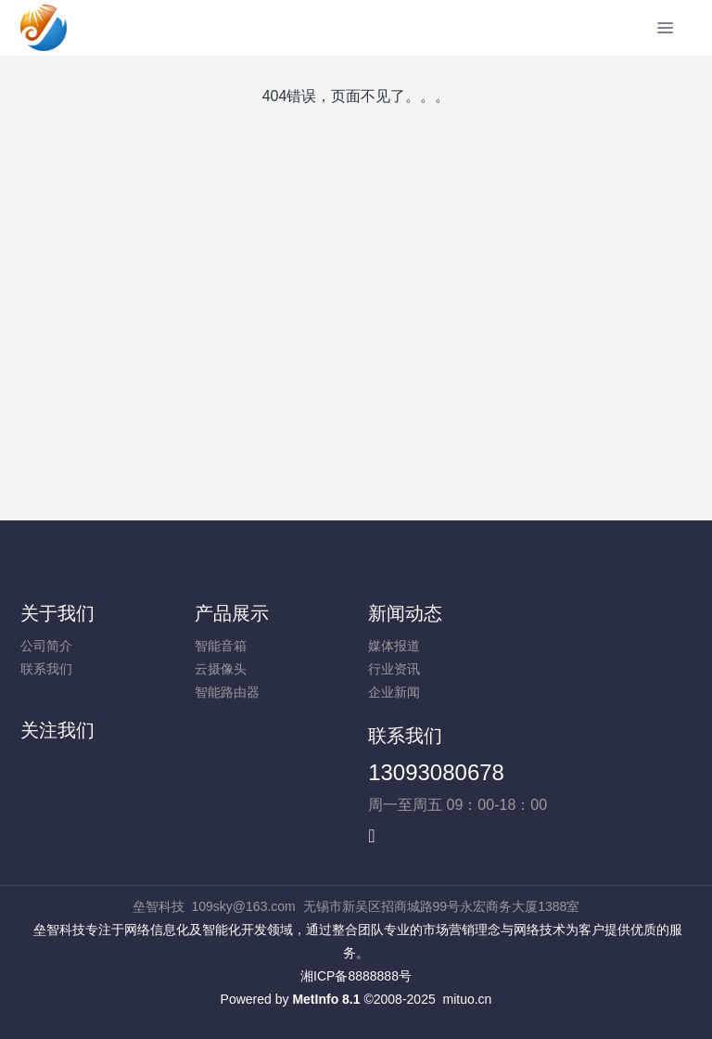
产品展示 (232, 613)
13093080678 (436, 772)
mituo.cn (466, 999)
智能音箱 (221, 645)
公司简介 (46, 645)
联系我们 (46, 668)
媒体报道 (394, 645)
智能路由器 (227, 692)
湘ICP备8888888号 (356, 975)
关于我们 (57, 613)
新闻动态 (405, 613)
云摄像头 (221, 668)
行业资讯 (394, 668)
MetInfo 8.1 (326, 999)
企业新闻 (394, 692)
